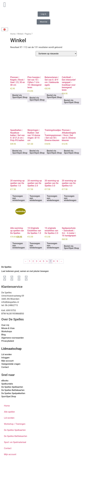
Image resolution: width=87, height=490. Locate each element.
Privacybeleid (7, 341)
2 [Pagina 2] (33, 261)
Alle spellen (9, 412)
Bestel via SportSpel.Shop (19, 96)
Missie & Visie (7, 328)
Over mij (5, 325)
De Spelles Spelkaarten (15, 430)
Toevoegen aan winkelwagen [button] (18, 198)
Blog (3, 334)
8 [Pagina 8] (54, 261)
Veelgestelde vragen (10, 364)
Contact (5, 367)
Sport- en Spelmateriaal (15, 442)
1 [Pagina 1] (29, 261)
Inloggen (5, 357)
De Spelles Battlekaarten (15, 436)
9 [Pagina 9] (57, 261)
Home (13, 34)
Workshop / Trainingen (14, 424)
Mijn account (7, 361)
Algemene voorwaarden (12, 338)
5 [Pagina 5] (43, 261)
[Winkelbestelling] (56, 53)
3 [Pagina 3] (36, 261)
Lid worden (6, 354)
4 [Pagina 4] (40, 261)
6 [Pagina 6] (47, 261)
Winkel (20, 34)
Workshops (6, 331)
